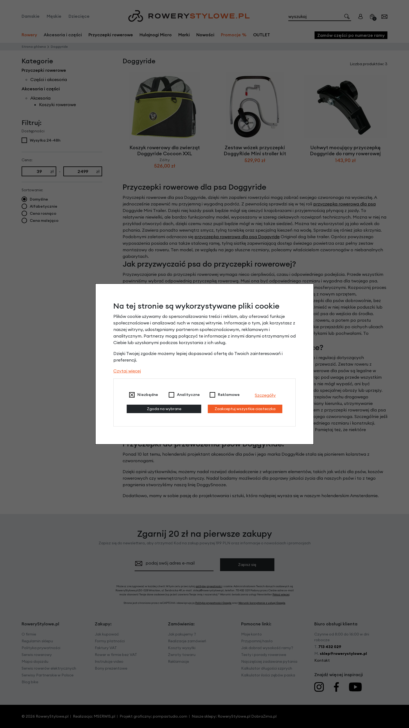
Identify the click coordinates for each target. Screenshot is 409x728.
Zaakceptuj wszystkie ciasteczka (245, 408)
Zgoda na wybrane (164, 408)
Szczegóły (265, 395)
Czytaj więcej (127, 371)
